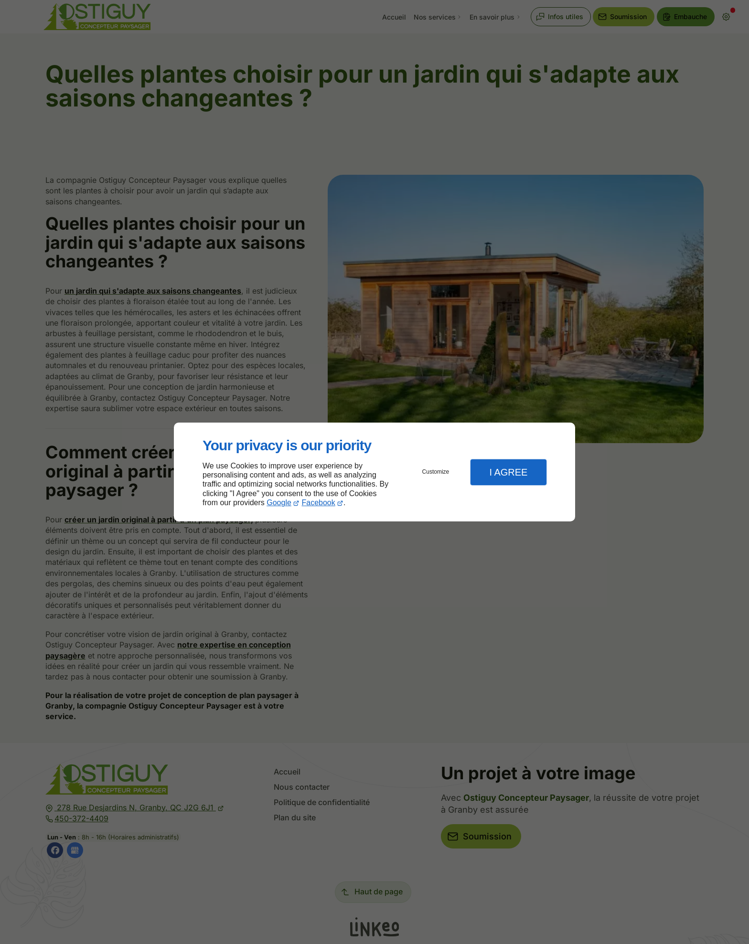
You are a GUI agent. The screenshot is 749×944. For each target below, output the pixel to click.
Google (279, 503)
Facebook (318, 503)
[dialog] (374, 472)
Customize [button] (435, 471)
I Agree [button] (508, 472)
